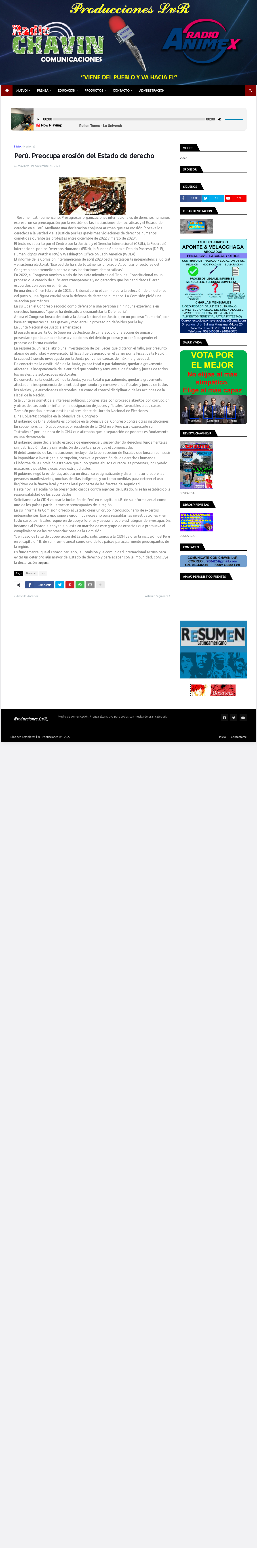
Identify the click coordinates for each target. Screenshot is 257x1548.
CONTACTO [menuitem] (121, 90)
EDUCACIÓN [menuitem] (66, 90)
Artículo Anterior (27, 596)
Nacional (29, 146)
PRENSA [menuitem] (42, 90)
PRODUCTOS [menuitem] (94, 90)
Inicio (17, 146)
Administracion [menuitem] (151, 90)
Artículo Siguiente (156, 596)
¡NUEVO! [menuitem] (21, 90)
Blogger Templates (23, 736)
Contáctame (239, 736)
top (43, 573)
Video (183, 158)
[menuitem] (7, 90)
